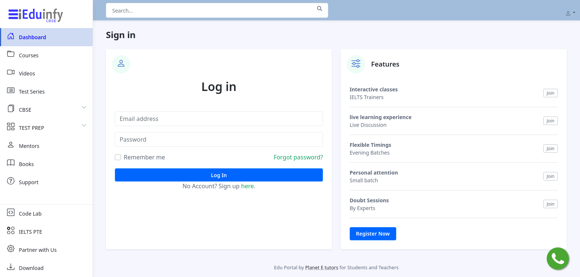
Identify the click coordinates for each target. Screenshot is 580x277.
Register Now (373, 233)
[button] (570, 13)
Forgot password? (298, 157)
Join (550, 93)
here (247, 186)
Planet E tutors (321, 267)
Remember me (144, 157)
